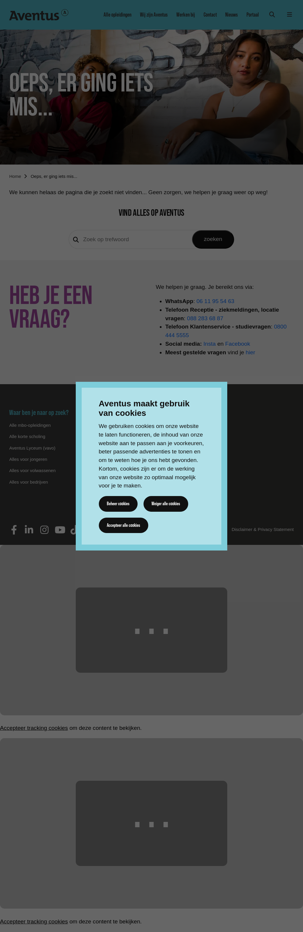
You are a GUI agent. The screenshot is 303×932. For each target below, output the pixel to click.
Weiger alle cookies (166, 503)
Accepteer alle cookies (124, 525)
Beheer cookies (118, 503)
